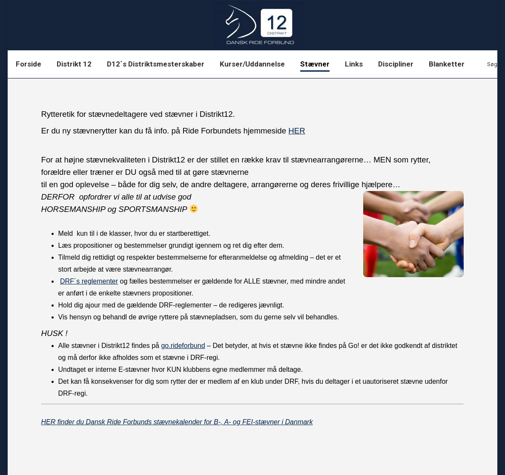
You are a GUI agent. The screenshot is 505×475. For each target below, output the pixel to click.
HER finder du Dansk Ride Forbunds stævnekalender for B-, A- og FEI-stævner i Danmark (177, 422)
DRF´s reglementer (89, 281)
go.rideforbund (183, 345)
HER (296, 130)
